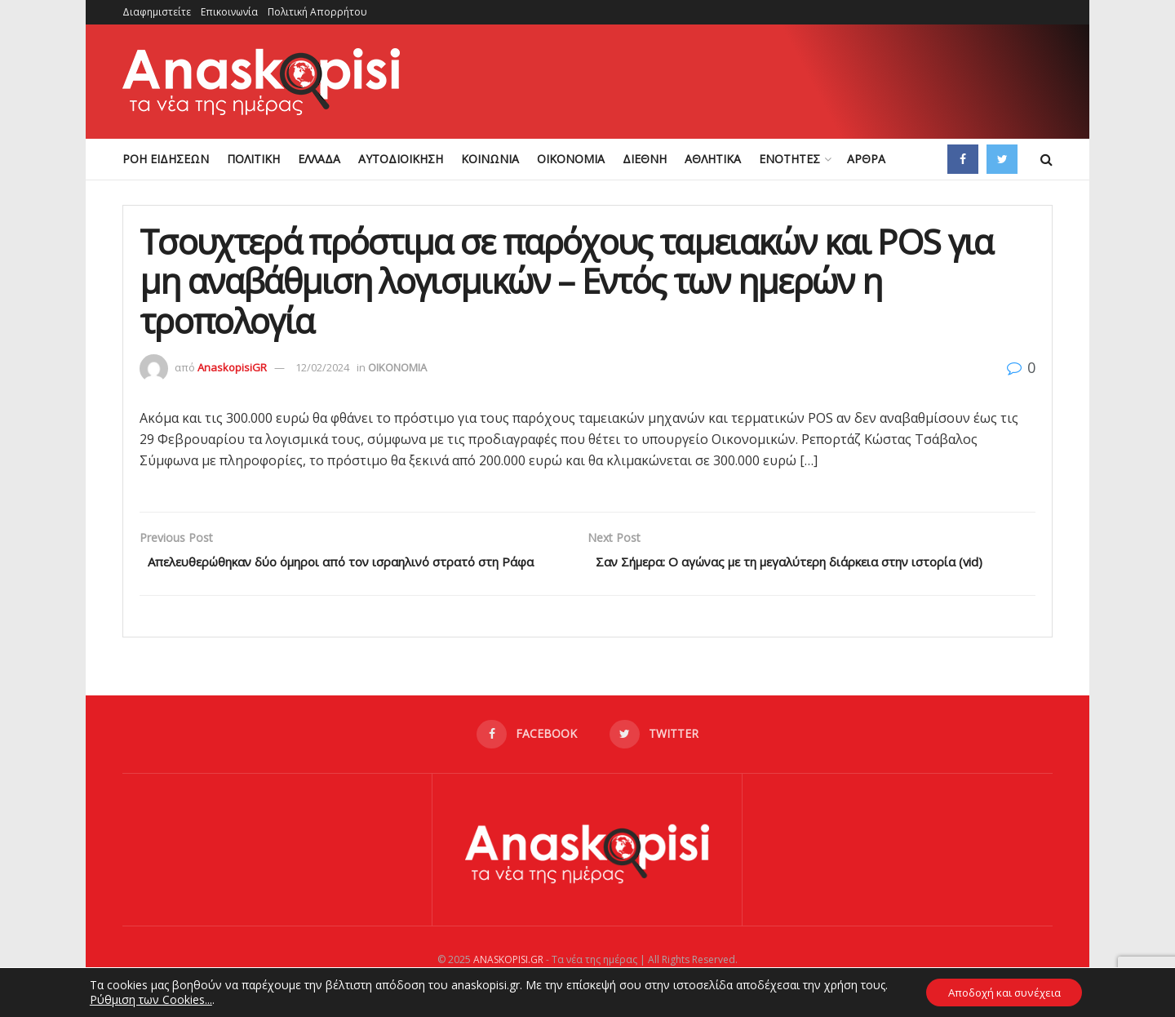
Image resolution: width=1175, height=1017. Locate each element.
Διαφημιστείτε (156, 12)
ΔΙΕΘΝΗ (645, 159)
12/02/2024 (322, 367)
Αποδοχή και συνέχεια (1004, 991)
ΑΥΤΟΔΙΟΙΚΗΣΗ (400, 159)
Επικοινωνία (229, 12)
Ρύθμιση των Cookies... (143, 999)
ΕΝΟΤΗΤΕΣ (789, 159)
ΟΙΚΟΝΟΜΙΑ (571, 159)
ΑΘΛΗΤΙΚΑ (713, 159)
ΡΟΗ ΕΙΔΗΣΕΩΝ (165, 159)
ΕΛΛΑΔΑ (319, 159)
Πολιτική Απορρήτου (317, 12)
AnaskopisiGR (232, 367)
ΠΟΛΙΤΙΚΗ (253, 159)
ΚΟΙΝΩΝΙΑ (490, 159)
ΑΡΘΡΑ (866, 159)
